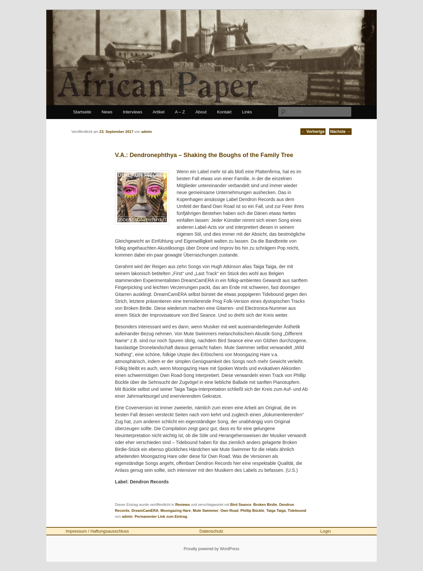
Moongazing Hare (175, 510)
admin (127, 516)
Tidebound (297, 510)
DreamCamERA (145, 510)
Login (325, 531)
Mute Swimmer (205, 510)
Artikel (159, 111)
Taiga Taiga (276, 510)
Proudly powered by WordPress (212, 549)
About (201, 111)
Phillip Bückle (252, 510)
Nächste (340, 131)
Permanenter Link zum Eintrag (161, 516)
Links (247, 111)
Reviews (182, 505)
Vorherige (313, 131)
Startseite (82, 111)
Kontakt (224, 111)
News (107, 111)
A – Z (180, 111)
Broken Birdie (265, 505)
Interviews (132, 111)
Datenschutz (211, 531)
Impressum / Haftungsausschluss (97, 531)
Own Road (229, 510)
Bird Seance (240, 505)
